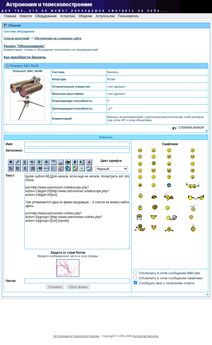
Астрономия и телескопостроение (76, 336)
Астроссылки (105, 16)
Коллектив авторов (145, 336)
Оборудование (46, 16)
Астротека (67, 16)
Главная (10, 16)
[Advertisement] (106, 315)
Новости (26, 16)
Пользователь (128, 16)
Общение (85, 16)
